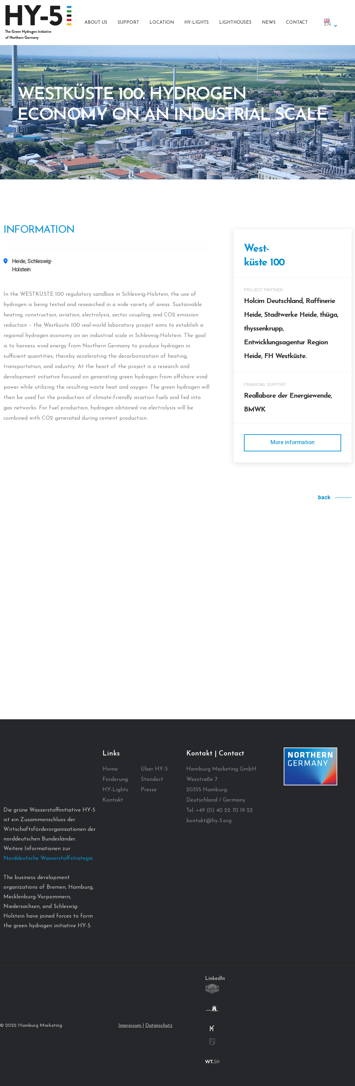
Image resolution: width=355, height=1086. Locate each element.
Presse (149, 790)
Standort (152, 779)
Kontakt (112, 800)
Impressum (130, 1025)
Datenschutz (158, 1025)
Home (110, 769)
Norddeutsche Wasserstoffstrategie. (48, 858)
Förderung (115, 779)
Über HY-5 (154, 769)
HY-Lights (115, 790)
